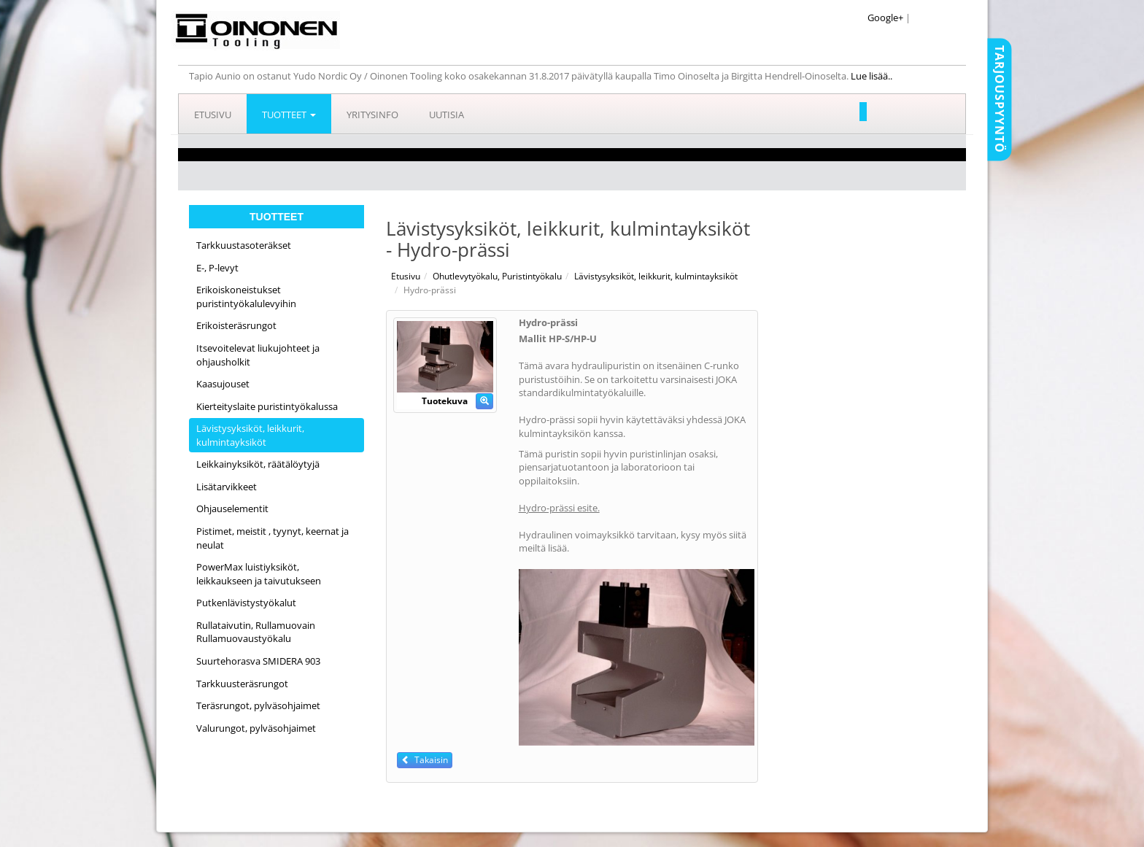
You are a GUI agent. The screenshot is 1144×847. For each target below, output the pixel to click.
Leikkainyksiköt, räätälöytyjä (258, 464)
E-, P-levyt (217, 267)
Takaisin (424, 760)
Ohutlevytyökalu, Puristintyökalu (497, 276)
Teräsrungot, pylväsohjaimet (258, 705)
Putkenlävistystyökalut (246, 602)
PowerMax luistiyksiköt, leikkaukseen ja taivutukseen (258, 573)
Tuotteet (289, 114)
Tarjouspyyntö (1000, 99)
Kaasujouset (223, 383)
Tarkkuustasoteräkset (243, 245)
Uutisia (446, 114)
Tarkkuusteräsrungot (242, 683)
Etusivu (212, 114)
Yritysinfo (372, 114)
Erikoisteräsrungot (236, 325)
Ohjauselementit (232, 508)
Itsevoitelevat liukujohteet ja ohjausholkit (258, 354)
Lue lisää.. (872, 75)
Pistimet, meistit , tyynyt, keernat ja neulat (272, 538)
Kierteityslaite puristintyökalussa (267, 406)
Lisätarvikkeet (226, 486)
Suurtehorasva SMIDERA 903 (258, 661)
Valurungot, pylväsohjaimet (256, 728)
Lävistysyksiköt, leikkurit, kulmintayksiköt (250, 435)
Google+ (885, 17)
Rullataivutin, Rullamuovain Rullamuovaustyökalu (255, 632)
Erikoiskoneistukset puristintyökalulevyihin (246, 296)
